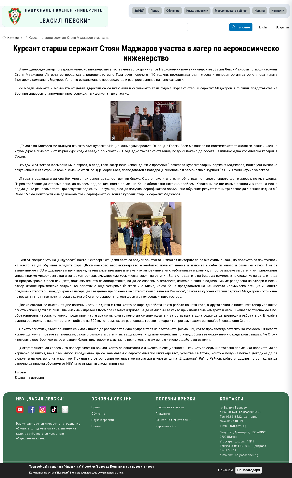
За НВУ (139, 10)
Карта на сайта (166, 426)
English (264, 27)
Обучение (172, 10)
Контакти (278, 10)
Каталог (13, 38)
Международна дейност (231, 10)
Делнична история (29, 377)
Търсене (243, 27)
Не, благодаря (248, 470)
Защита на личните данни (173, 420)
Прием (155, 10)
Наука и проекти (197, 10)
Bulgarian (282, 27)
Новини (260, 10)
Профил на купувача (170, 407)
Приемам (225, 470)
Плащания (163, 413)
